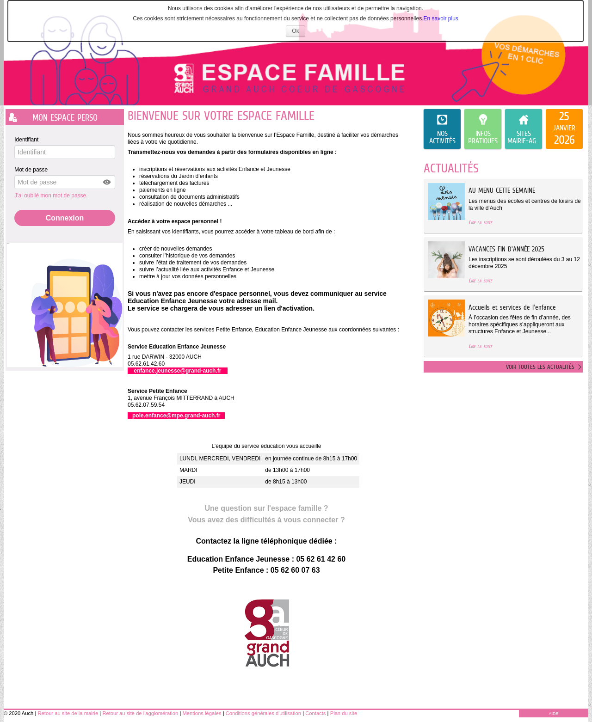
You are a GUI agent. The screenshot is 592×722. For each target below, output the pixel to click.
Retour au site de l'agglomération (140, 713)
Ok (298, 32)
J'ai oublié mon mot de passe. (51, 195)
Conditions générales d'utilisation (263, 713)
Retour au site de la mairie (68, 713)
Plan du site (343, 713)
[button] (107, 182)
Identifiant (26, 139)
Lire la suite (480, 222)
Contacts (315, 713)
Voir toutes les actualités (540, 366)
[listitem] (564, 129)
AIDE (553, 713)
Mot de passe (31, 169)
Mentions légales (202, 713)
